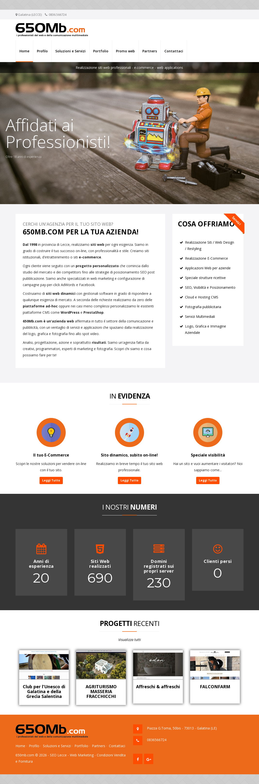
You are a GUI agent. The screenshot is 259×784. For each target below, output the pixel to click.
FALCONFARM (215, 686)
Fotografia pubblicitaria (203, 306)
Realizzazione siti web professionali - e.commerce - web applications (129, 67)
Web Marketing (82, 755)
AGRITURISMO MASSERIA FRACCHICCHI (101, 691)
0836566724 (156, 739)
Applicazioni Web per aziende (208, 268)
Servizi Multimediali (200, 316)
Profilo (42, 51)
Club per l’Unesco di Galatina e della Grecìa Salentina (44, 691)
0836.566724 (57, 14)
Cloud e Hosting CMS (201, 297)
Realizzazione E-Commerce (206, 258)
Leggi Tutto (51, 480)
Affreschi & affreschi (158, 686)
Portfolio (100, 51)
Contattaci (173, 51)
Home (24, 51)
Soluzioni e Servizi (70, 51)
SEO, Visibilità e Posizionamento (210, 287)
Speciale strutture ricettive (205, 277)
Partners (149, 51)
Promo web (125, 51)
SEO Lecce (58, 755)
